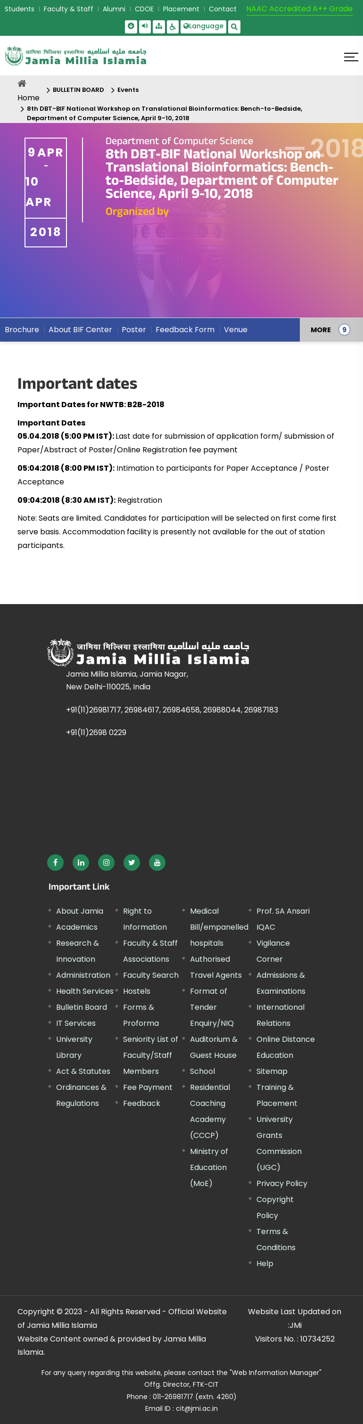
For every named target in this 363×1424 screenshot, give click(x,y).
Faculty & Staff (68, 9)
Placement (181, 9)
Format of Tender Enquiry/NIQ (212, 1007)
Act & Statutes (83, 1071)
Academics (77, 927)
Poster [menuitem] (134, 329)
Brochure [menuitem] (22, 329)
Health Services (85, 991)
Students (19, 9)
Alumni (114, 9)
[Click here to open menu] (351, 57)
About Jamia (79, 911)
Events (128, 89)
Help (264, 1263)
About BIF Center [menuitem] (80, 329)
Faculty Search (151, 975)
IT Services (76, 1023)
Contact (223, 9)
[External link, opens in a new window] (55, 862)
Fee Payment (148, 1087)
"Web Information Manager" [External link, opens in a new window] (276, 1372)
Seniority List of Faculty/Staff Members (150, 1055)
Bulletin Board (81, 1007)
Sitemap (272, 1071)
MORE (321, 330)
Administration (83, 975)
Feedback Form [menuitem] (185, 329)
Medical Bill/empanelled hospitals (219, 927)
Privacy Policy (281, 1183)
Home (28, 97)
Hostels (136, 991)
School (202, 1071)
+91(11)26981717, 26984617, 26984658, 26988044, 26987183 (172, 709)
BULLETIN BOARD (78, 89)
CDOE (144, 9)
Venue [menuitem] (236, 329)
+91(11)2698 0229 (96, 732)
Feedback (141, 1103)
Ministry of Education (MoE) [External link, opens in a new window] (209, 1167)
